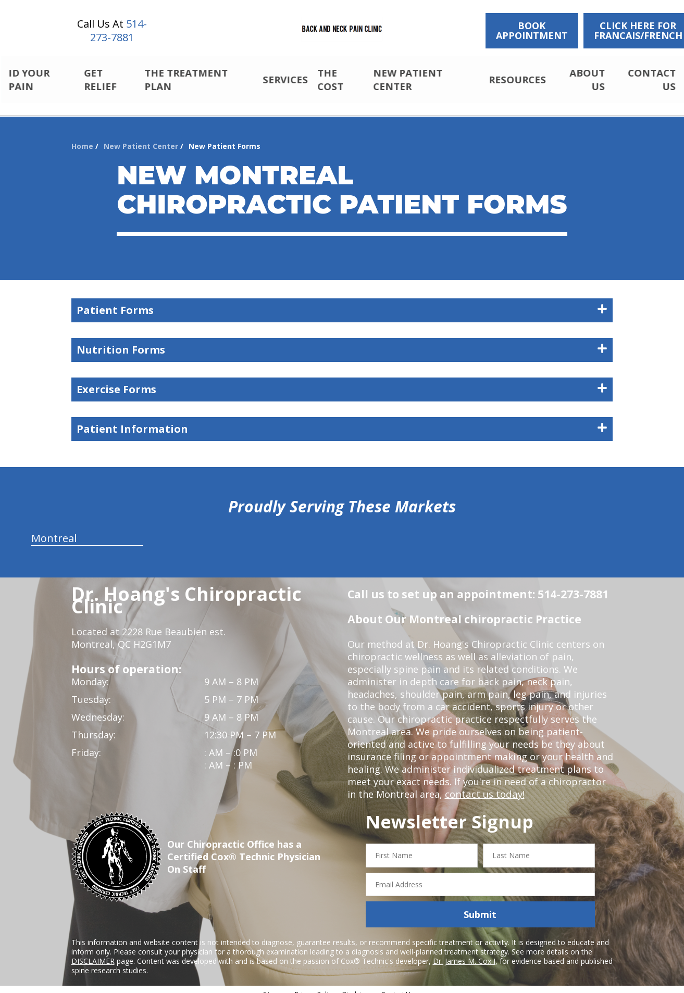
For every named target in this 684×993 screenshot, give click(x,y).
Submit (480, 905)
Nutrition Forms (342, 341)
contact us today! (484, 785)
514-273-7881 (118, 30)
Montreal (54, 529)
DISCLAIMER (93, 952)
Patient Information (342, 420)
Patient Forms (342, 301)
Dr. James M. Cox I (464, 952)
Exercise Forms (342, 380)
